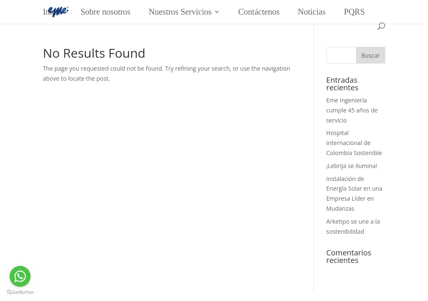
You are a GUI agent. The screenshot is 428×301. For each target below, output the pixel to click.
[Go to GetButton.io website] (20, 292)
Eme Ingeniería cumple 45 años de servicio (352, 110)
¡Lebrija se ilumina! (351, 166)
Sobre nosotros (105, 12)
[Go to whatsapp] (20, 276)
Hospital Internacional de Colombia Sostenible (354, 143)
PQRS (354, 12)
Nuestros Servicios (180, 12)
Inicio (52, 12)
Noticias (312, 12)
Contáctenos (259, 12)
